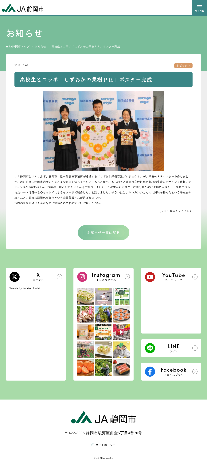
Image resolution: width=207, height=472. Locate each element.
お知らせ (40, 46)
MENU (199, 7)
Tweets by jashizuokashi (25, 288)
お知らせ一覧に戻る (103, 232)
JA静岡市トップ (19, 46)
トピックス (183, 65)
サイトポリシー (106, 445)
